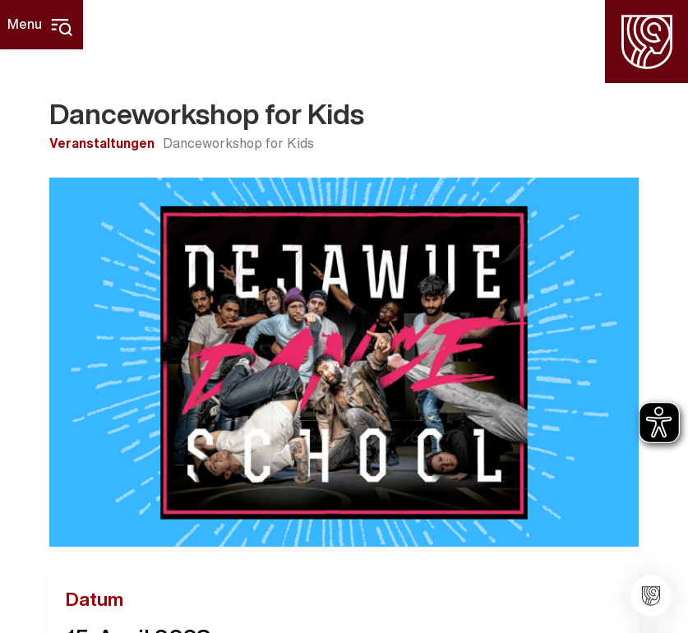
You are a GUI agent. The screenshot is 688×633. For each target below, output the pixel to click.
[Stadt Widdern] (651, 596)
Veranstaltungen (102, 143)
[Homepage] (646, 41)
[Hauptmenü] (41, 24)
